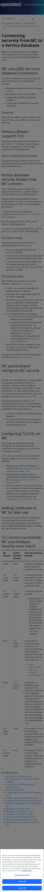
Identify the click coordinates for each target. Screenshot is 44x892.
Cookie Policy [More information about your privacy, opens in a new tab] (27, 873)
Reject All (22, 884)
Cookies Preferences (22, 877)
